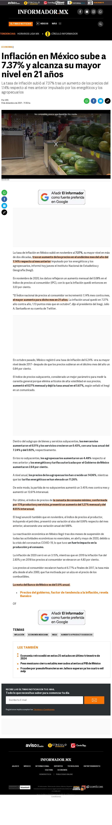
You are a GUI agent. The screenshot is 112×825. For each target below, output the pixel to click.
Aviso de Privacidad (44, 794)
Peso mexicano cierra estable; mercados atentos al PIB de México (61, 663)
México (27, 766)
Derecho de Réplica (59, 794)
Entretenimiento (92, 766)
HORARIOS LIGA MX (28, 34)
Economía (6, 47)
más (56, 24)
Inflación (19, 635)
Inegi (54, 635)
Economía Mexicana (38, 635)
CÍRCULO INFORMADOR (64, 34)
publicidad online (64, 774)
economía (62, 770)
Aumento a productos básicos (76, 635)
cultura (49, 770)
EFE (6, 100)
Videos (42, 23)
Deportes (58, 766)
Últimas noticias (20, 24)
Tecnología (73, 766)
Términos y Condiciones (44, 710)
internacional (42, 766)
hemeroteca (45, 774)
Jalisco (15, 766)
